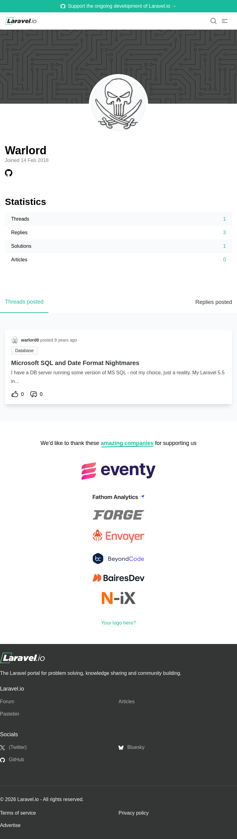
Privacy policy (133, 813)
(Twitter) (13, 747)
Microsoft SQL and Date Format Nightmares (75, 362)
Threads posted (24, 302)
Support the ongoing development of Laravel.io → (118, 6)
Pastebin (9, 713)
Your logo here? (118, 622)
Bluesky (131, 747)
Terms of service (18, 813)
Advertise (10, 825)
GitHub (12, 759)
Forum (7, 701)
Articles (126, 701)
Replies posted (213, 302)
